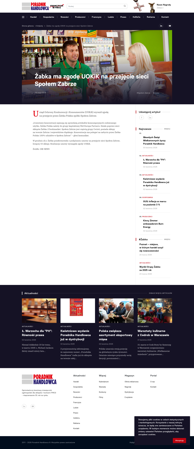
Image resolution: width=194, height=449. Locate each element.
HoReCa (136, 17)
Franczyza (96, 17)
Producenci (80, 17)
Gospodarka (48, 17)
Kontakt (165, 17)
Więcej (167, 129)
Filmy (101, 397)
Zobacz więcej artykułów (160, 293)
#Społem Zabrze (143, 93)
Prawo (123, 17)
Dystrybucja (129, 392)
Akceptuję (179, 440)
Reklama (151, 17)
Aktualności (147, 156)
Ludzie (111, 17)
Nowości (65, 17)
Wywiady (102, 387)
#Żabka (156, 93)
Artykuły (39, 26)
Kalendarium (104, 382)
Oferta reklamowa (131, 382)
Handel (33, 17)
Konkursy (102, 392)
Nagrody (128, 387)
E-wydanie (129, 397)
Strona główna (28, 26)
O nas (152, 382)
